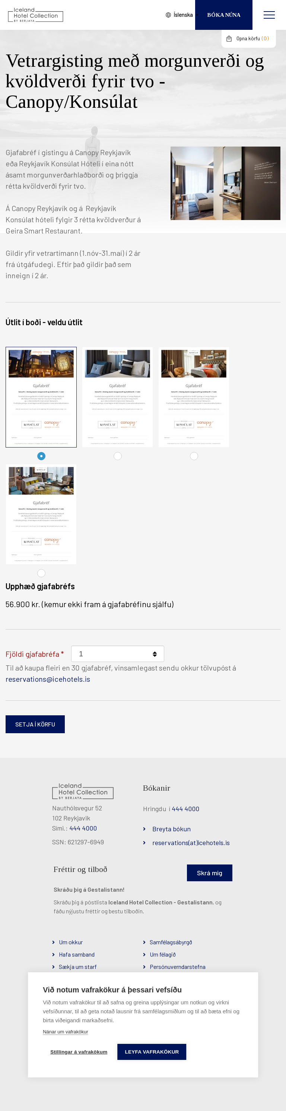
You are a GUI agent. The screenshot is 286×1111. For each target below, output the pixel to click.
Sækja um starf (78, 966)
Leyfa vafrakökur (153, 1052)
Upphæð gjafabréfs (40, 586)
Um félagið (163, 954)
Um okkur (71, 941)
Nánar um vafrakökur (65, 1032)
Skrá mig (209, 873)
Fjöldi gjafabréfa (32, 653)
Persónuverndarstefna (178, 966)
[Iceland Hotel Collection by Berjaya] (35, 14)
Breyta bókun (171, 829)
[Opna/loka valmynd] (269, 15)
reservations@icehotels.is (48, 678)
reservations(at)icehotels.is (191, 842)
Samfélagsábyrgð (171, 941)
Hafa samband (77, 954)
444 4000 (83, 828)
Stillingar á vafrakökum (78, 1052)
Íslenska (175, 14)
